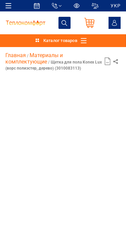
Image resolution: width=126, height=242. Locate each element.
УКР (116, 5)
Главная (15, 55)
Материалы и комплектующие (34, 58)
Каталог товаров (60, 40)
